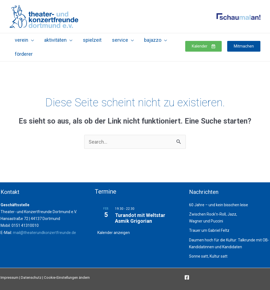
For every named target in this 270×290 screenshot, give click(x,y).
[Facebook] (186, 277)
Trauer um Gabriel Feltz (209, 230)
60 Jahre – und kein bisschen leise (218, 205)
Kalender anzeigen (113, 232)
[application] (31, 40)
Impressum (9, 277)
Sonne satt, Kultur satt (208, 256)
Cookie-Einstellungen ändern (67, 277)
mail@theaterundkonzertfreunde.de (44, 232)
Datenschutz (31, 277)
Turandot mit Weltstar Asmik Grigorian (140, 218)
